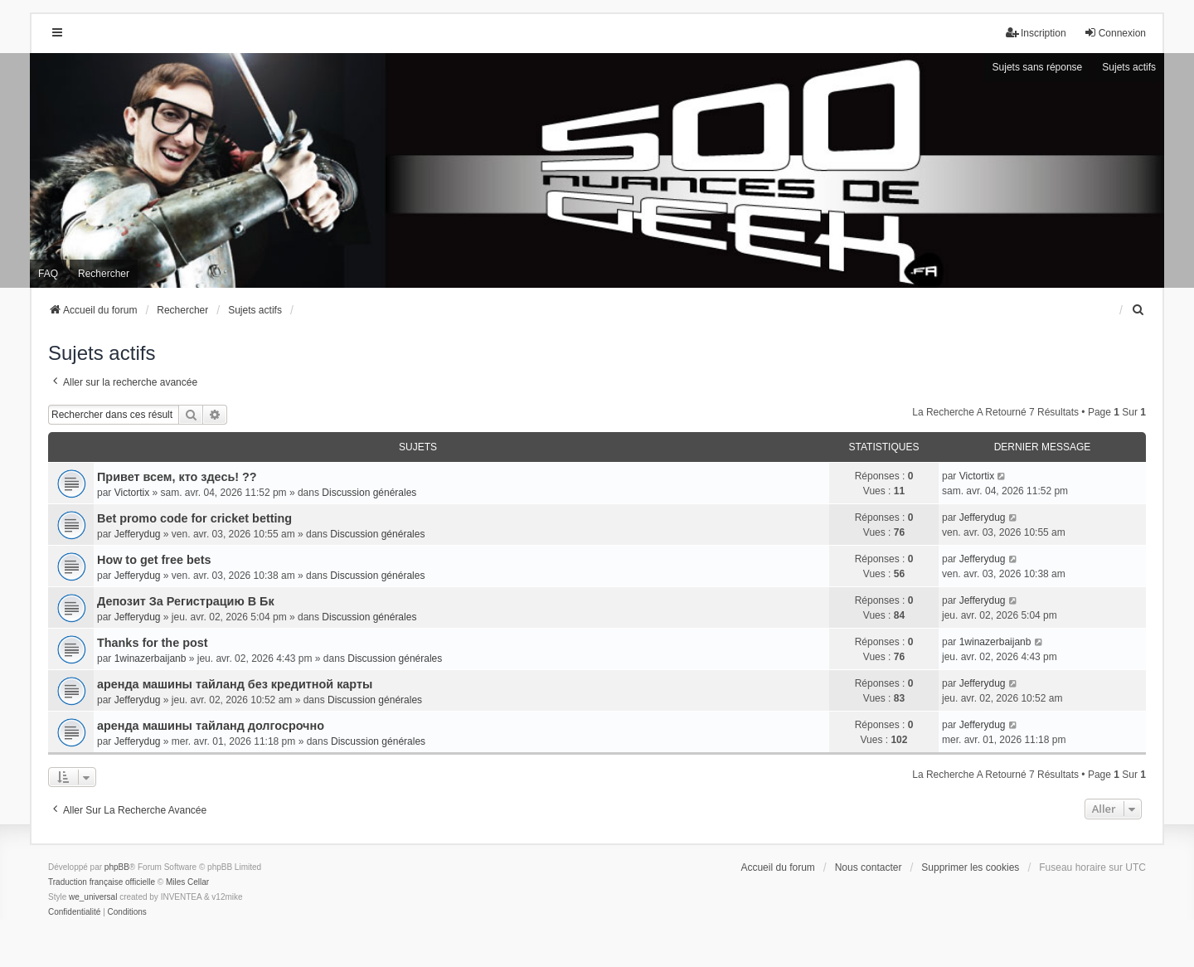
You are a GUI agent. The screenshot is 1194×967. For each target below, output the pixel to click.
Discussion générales (369, 492)
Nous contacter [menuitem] (868, 867)
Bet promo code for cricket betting (194, 518)
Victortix (131, 492)
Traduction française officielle (101, 882)
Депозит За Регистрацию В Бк (185, 601)
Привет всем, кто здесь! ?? (177, 477)
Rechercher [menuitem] (103, 273)
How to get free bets (154, 559)
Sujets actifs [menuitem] (1129, 67)
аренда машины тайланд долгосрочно (210, 725)
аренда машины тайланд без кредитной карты (234, 684)
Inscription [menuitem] (1036, 33)
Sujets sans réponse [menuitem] (1038, 67)
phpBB (116, 867)
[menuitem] (1138, 310)
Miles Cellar (187, 882)
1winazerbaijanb (150, 658)
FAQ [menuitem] (48, 273)
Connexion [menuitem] (1115, 33)
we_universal (93, 896)
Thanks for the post (152, 642)
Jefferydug (137, 534)
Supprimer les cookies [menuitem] (970, 867)
